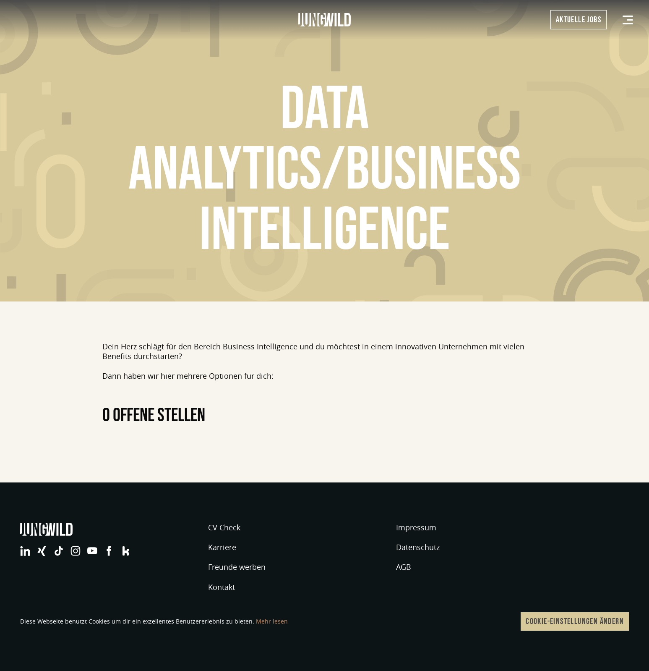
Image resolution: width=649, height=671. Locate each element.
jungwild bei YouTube (92, 551)
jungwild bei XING (42, 551)
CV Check (224, 527)
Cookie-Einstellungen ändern (575, 621)
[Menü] (628, 20)
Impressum (416, 527)
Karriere (222, 547)
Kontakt (221, 587)
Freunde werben (237, 567)
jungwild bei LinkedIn (25, 551)
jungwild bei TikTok (59, 551)
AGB (403, 567)
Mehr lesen (272, 621)
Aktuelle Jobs (578, 20)
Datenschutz (418, 547)
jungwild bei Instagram (75, 551)
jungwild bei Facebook (109, 551)
